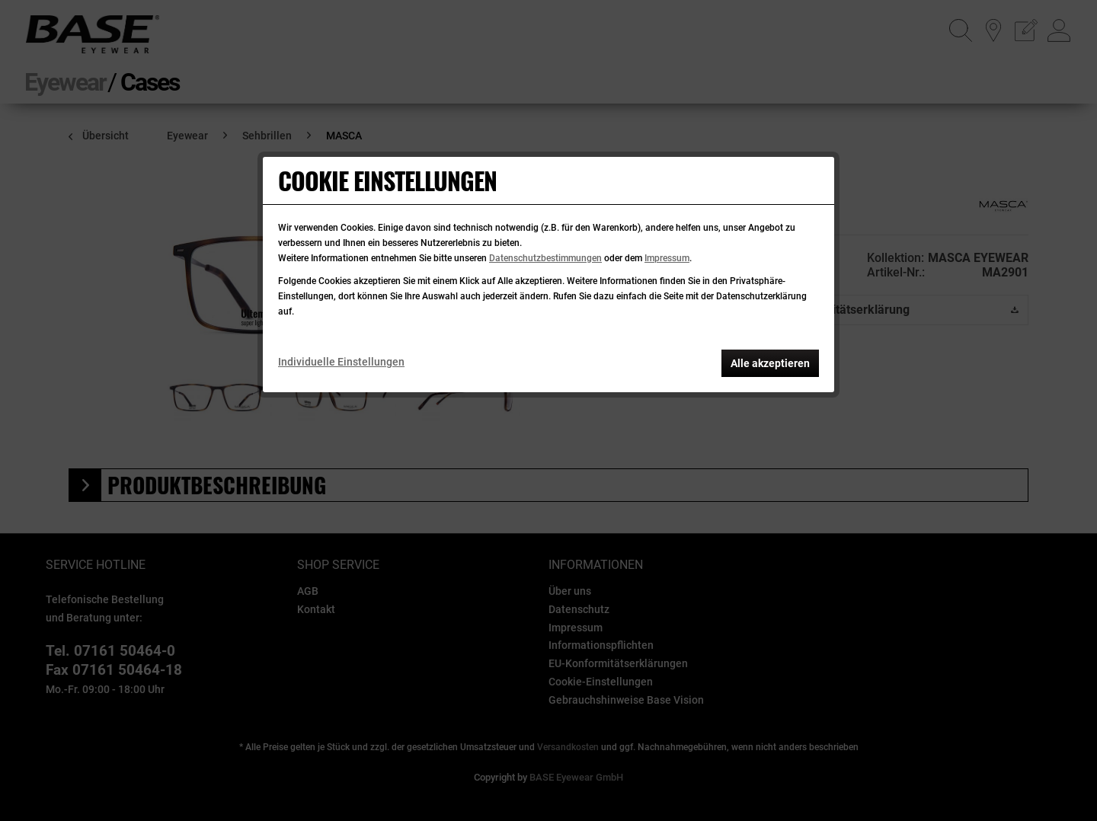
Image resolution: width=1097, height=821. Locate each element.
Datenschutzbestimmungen (545, 258)
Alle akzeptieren (770, 363)
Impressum (666, 258)
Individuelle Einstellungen (341, 362)
